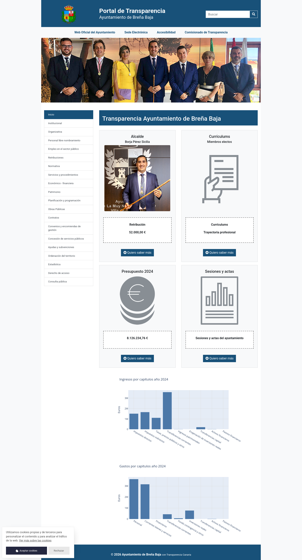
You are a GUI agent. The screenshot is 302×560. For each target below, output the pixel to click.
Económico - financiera (61, 183)
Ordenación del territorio (61, 255)
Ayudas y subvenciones (61, 247)
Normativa (54, 166)
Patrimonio (54, 192)
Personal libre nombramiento (64, 140)
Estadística (54, 264)
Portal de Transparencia (132, 13)
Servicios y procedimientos (63, 174)
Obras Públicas (56, 209)
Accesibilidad (166, 32)
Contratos (53, 217)
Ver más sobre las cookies (35, 540)
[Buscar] (228, 14)
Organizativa (55, 131)
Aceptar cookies (26, 550)
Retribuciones (55, 157)
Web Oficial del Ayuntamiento (94, 32)
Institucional (55, 123)
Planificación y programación (64, 200)
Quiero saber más (137, 252)
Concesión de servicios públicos (66, 238)
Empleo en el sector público (63, 148)
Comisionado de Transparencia (206, 32)
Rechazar (59, 550)
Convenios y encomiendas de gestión (64, 228)
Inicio (55, 114)
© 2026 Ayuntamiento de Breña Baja (136, 554)
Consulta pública (57, 281)
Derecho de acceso (58, 273)
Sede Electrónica (136, 32)
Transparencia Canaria (178, 554)
